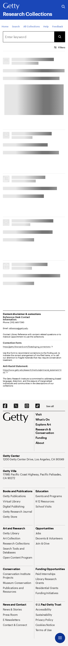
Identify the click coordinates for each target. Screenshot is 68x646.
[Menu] (60, 638)
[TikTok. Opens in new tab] (37, 406)
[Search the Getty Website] (63, 7)
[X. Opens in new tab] (16, 406)
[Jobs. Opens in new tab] (38, 533)
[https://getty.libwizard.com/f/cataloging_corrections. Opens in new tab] (28, 347)
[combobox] (28, 36)
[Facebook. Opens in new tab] (5, 406)
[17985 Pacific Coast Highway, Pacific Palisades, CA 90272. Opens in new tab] (34, 476)
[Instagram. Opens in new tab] (27, 406)
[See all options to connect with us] (50, 406)
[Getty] (11, 6)
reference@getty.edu (18, 328)
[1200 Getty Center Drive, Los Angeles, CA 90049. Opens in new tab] (34, 459)
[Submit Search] (59, 36)
